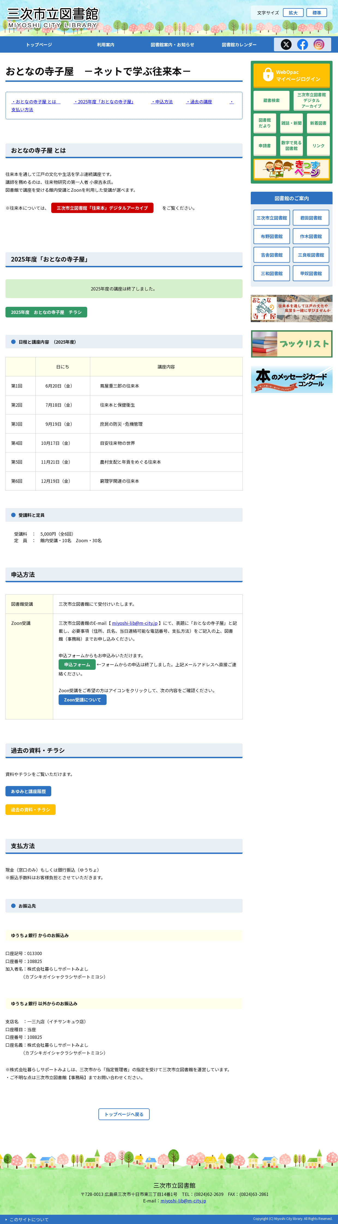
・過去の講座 (199, 101)
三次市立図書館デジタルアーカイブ (311, 100)
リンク (318, 145)
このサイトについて (29, 1219)
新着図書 (318, 123)
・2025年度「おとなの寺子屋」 (104, 101)
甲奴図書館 (311, 273)
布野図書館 (272, 236)
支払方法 (23, 845)
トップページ (39, 44)
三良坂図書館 (311, 254)
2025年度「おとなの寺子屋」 (51, 258)
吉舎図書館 (272, 254)
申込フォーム (77, 664)
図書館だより (265, 122)
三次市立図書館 (271, 217)
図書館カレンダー (239, 44)
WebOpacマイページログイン (298, 75)
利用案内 (105, 44)
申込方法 (23, 574)
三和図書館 (272, 273)
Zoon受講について (82, 699)
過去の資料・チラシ (38, 750)
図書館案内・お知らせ (172, 44)
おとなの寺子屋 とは (38, 150)
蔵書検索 (271, 100)
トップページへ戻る (124, 1114)
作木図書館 (311, 236)
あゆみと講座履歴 (28, 791)
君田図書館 (311, 217)
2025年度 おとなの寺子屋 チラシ (46, 312)
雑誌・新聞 (291, 123)
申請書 (265, 145)
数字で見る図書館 (291, 145)
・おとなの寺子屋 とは (36, 101)
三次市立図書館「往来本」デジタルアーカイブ (102, 208)
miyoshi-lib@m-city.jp (135, 623)
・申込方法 (162, 101)
